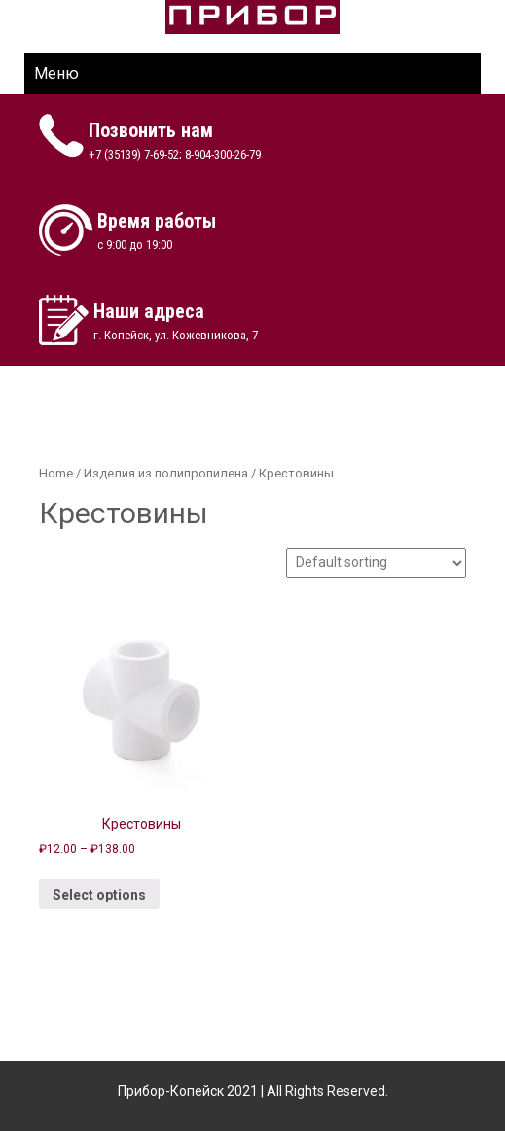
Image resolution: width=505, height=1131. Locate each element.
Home (56, 473)
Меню (56, 73)
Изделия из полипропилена (166, 473)
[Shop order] (376, 563)
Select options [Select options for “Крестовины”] (99, 894)
